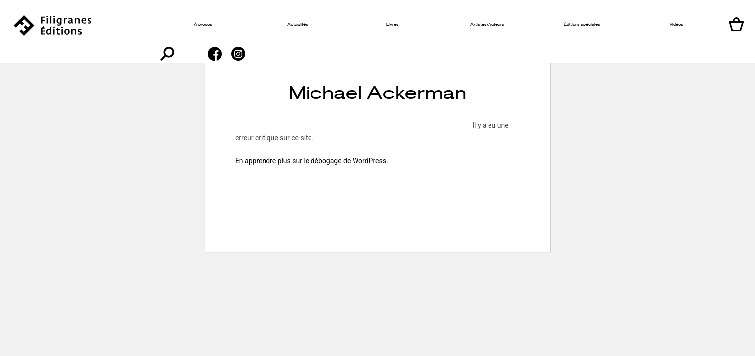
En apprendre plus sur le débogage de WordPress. (311, 161)
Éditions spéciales (510, 25)
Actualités (274, 25)
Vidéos (590, 25)
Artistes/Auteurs (432, 25)
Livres (353, 25)
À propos (195, 25)
